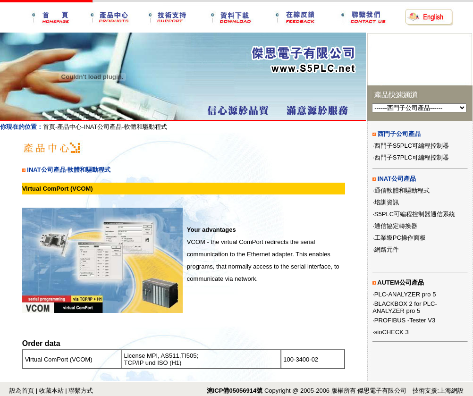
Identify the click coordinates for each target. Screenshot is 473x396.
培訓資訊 (386, 202)
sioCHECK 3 (391, 332)
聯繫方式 (80, 390)
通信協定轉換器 (395, 225)
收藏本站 (51, 390)
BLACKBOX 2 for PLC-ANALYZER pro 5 (404, 307)
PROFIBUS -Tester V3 (404, 320)
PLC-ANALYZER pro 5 (405, 294)
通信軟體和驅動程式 (402, 190)
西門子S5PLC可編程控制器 (411, 145)
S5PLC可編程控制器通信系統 (414, 214)
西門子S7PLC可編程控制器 (411, 157)
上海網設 (451, 390)
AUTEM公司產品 (400, 282)
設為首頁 (21, 390)
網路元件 (386, 249)
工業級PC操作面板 (400, 237)
